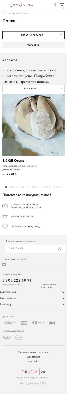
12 (46, 187)
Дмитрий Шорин (11, 170)
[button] (33, 88)
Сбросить (33, 45)
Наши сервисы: (32, 298)
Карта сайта (33, 361)
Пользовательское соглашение (33, 352)
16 (61, 187)
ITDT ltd (43, 383)
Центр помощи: (32, 292)
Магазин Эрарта (10, 13)
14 (54, 187)
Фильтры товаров (42, 35)
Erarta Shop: (32, 304)
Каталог (25, 13)
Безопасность (33, 357)
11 (43, 187)
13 (50, 187)
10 (39, 187)
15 (57, 187)
